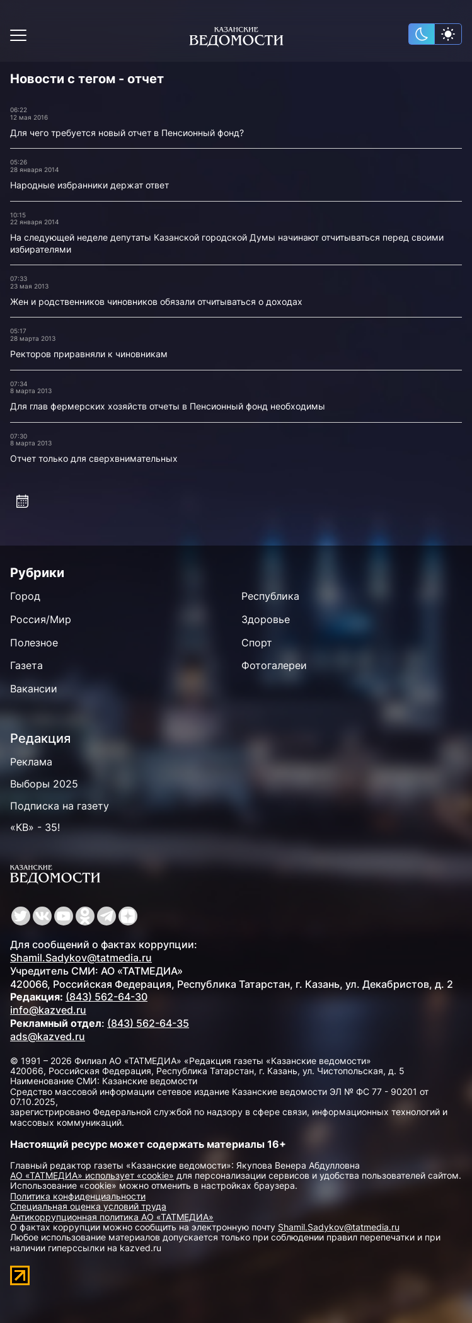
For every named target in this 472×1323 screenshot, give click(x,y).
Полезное (34, 642)
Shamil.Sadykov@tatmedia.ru (81, 957)
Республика (270, 596)
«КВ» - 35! (35, 827)
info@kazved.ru (48, 1010)
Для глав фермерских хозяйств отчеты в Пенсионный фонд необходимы (167, 406)
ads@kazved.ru (47, 1036)
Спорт (256, 642)
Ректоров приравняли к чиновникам (89, 353)
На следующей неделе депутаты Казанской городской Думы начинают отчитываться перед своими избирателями (227, 243)
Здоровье (265, 619)
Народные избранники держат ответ (89, 185)
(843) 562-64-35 (148, 1023)
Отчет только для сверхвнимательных (94, 458)
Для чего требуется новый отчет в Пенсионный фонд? (127, 132)
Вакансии (33, 688)
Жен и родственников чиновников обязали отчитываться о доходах (156, 301)
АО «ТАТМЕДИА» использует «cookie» (92, 1175)
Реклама (31, 761)
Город (25, 596)
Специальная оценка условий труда (88, 1206)
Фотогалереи (274, 665)
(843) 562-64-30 (106, 996)
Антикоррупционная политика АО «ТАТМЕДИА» (112, 1216)
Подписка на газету (59, 805)
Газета (26, 665)
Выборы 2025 (44, 783)
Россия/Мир (40, 619)
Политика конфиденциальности (78, 1196)
